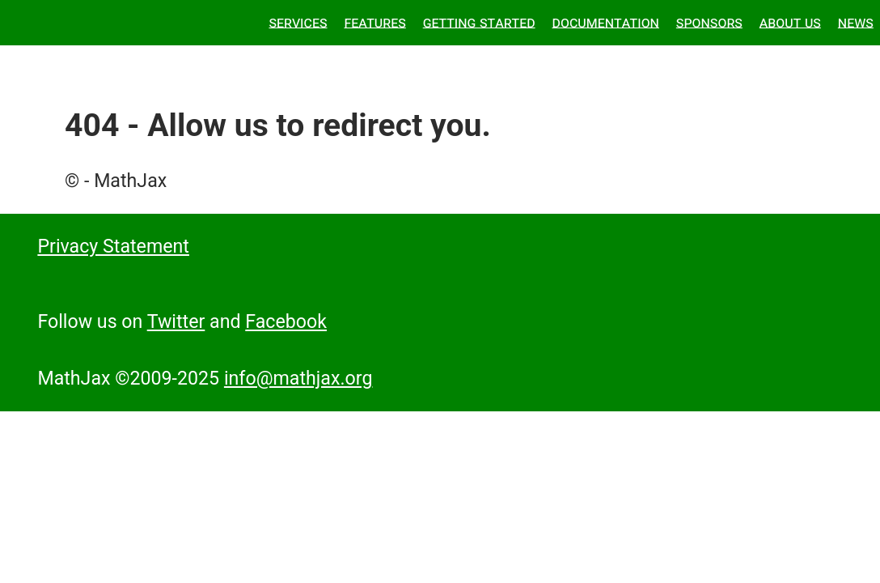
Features (374, 22)
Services (298, 22)
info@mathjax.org (298, 378)
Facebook (286, 321)
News (856, 22)
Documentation (605, 22)
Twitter (176, 321)
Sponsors (709, 22)
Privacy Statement (113, 246)
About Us (790, 22)
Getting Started (479, 22)
